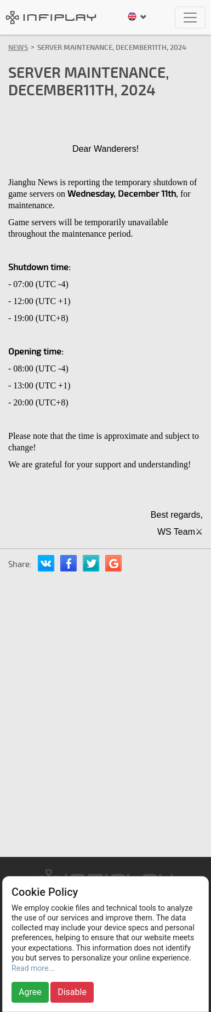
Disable (72, 992)
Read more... (33, 968)
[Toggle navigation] (190, 17)
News (18, 47)
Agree (30, 992)
